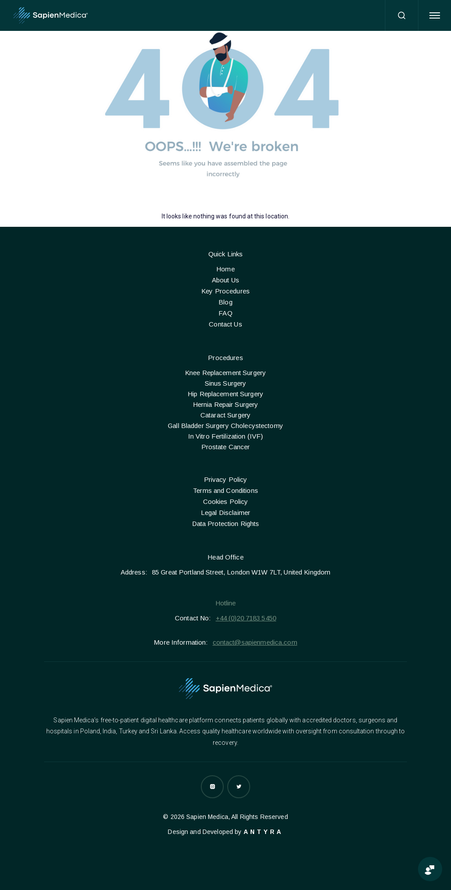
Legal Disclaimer (225, 512)
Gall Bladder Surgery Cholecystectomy (225, 425)
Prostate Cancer (225, 447)
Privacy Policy (226, 479)
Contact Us (225, 324)
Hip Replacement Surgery (225, 394)
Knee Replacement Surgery (225, 372)
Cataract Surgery (225, 415)
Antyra (263, 831)
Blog (225, 302)
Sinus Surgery (226, 383)
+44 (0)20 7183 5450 (246, 618)
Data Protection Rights (225, 523)
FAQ (225, 313)
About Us (225, 280)
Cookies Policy (225, 501)
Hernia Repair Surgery (226, 404)
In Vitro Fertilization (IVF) (225, 436)
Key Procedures (225, 291)
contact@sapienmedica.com (255, 642)
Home (225, 269)
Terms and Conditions (225, 490)
